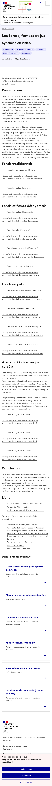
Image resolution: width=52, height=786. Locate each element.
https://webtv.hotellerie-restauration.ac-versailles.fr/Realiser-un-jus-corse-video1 (20, 422)
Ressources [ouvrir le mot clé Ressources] (26, 53)
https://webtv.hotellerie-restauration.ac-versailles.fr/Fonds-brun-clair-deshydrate (20, 219)
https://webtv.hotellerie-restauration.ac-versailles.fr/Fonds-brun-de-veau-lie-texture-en (22, 297)
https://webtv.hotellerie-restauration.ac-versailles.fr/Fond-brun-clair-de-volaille (20, 195)
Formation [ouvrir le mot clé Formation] (41, 49)
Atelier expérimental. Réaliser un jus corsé (25, 510)
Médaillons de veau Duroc (18, 548)
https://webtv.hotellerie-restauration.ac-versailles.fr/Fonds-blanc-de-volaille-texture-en (22, 334)
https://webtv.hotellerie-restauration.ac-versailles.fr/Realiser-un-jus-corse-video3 (20, 458)
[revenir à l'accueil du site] (26, 18)
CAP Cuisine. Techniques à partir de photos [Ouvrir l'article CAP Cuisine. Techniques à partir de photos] (24, 568)
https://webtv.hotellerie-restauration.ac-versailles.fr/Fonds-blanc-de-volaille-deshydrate (23, 255)
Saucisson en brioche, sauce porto (22, 524)
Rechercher (41, 3)
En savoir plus (26, 781)
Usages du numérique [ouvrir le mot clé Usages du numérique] (25, 49)
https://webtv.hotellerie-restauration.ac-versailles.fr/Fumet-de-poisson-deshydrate (20, 273)
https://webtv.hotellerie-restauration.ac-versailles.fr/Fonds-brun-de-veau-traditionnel (22, 177)
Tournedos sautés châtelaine (19, 542)
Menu (47, 3)
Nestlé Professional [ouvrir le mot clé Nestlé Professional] (11, 53)
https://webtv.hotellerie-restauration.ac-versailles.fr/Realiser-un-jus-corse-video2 (20, 440)
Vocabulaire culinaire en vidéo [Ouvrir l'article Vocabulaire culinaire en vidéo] (23, 668)
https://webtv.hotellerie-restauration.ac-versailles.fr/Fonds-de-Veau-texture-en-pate (21, 316)
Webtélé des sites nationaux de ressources (25, 503)
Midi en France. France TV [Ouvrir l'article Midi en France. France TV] (20, 642)
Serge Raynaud (25, 59)
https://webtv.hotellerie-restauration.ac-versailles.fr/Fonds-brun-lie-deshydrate (20, 237)
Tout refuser (26, 775)
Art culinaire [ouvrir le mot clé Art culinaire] (8, 49)
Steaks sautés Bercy (15, 545)
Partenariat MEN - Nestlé (17, 507)
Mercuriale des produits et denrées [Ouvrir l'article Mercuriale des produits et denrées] (26, 595)
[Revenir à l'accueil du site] (11, 727)
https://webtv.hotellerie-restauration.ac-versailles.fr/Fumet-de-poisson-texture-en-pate (22, 352)
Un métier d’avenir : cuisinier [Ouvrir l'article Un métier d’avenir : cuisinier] (22, 617)
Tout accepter (26, 768)
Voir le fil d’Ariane (8, 28)
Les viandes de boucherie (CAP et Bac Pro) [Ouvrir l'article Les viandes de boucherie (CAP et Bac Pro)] (25, 692)
